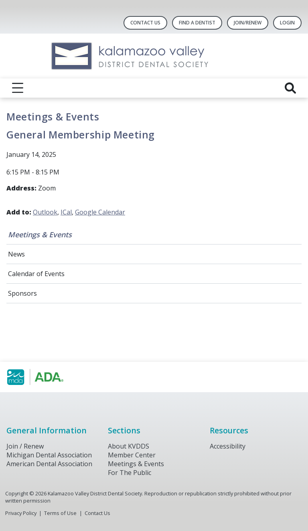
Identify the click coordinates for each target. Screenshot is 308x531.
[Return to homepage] (154, 56)
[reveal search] (290, 88)
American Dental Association (49, 463)
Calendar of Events (36, 273)
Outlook (45, 212)
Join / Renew (25, 446)
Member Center (132, 455)
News (16, 254)
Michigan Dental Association (49, 455)
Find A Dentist (197, 22)
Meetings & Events (40, 234)
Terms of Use (60, 513)
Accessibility (227, 446)
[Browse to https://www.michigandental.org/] (47, 377)
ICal (66, 212)
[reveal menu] (17, 88)
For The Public (129, 472)
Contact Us (145, 22)
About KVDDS (128, 446)
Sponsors (22, 293)
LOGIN (287, 22)
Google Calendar (100, 212)
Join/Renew (247, 22)
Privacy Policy (20, 513)
